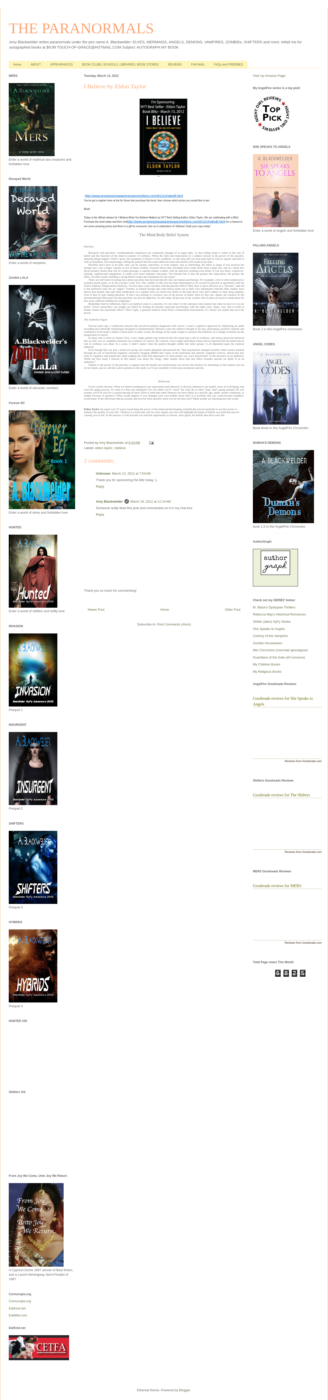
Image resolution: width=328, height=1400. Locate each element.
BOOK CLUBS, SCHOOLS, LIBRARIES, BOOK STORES (120, 64)
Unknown (103, 473)
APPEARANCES (61, 64)
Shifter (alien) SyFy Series (272, 621)
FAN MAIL (198, 64)
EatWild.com (18, 1315)
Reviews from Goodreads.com (303, 761)
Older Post (232, 609)
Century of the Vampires (270, 636)
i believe (120, 448)
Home (17, 64)
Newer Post (96, 609)
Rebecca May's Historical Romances (279, 614)
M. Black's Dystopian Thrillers (274, 607)
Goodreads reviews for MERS (277, 886)
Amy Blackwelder (109, 501)
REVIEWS (175, 64)
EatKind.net (17, 1308)
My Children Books (266, 664)
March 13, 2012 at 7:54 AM (131, 473)
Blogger (184, 1390)
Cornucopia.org (20, 1301)
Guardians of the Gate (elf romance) (279, 657)
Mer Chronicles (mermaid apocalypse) (280, 650)
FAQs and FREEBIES (228, 64)
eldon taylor (103, 448)
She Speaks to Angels (269, 629)
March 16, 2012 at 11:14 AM (150, 501)
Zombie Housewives (267, 643)
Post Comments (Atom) (174, 624)
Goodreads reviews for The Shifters (281, 795)
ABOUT (36, 64)
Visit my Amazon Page (269, 76)
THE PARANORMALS (81, 28)
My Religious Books (267, 671)
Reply (100, 486)
